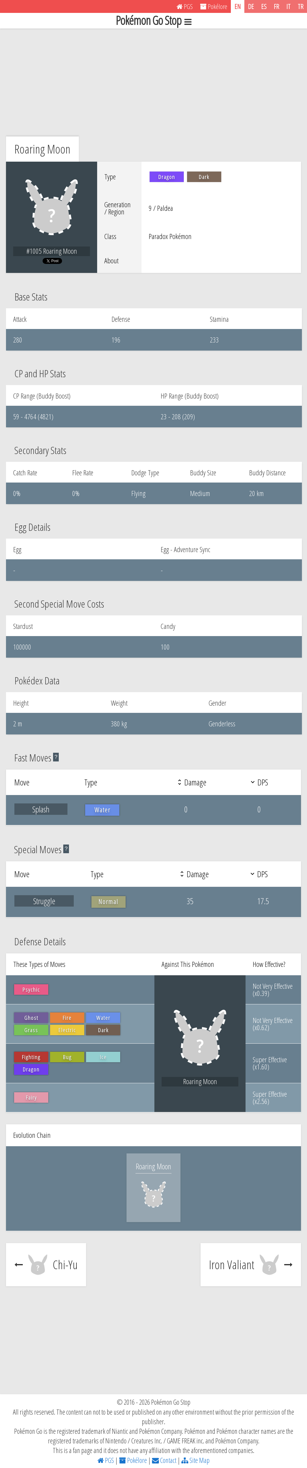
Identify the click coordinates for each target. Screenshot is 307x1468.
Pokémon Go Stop (153, 20)
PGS (105, 1460)
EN (237, 6)
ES (264, 6)
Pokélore (133, 1460)
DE (251, 6)
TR (300, 6)
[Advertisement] (153, 82)
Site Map (195, 1460)
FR (276, 6)
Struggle (44, 901)
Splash (40, 809)
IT (288, 6)
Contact (164, 1460)
